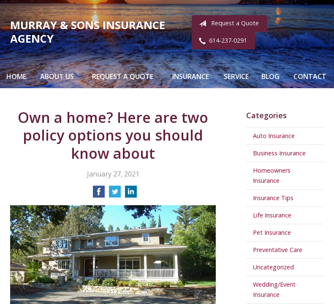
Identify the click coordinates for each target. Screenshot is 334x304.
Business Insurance (279, 153)
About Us (57, 76)
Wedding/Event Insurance (274, 289)
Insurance (190, 76)
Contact (309, 76)
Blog (270, 76)
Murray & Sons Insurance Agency (87, 32)
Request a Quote (227, 24)
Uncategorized (273, 267)
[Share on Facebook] (99, 194)
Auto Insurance (274, 136)
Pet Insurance (272, 232)
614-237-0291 (221, 41)
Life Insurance (272, 215)
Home (16, 76)
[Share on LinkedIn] (131, 194)
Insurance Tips (273, 198)
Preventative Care (277, 250)
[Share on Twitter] (115, 194)
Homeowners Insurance (272, 175)
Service (236, 76)
